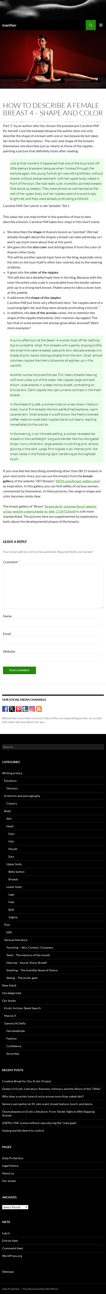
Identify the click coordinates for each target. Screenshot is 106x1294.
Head (9, 826)
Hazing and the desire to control (23, 1130)
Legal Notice (10, 1165)
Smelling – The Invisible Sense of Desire (32, 970)
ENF (9, 932)
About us (8, 1173)
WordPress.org (12, 1256)
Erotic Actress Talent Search (22, 1008)
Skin (9, 818)
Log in (6, 1233)
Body (7, 811)
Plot (7, 924)
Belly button (16, 871)
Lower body (14, 887)
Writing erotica (12, 773)
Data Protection (12, 1158)
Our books (9, 1000)
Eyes (11, 833)
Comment (11, 562)
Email (7, 634)
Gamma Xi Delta (15, 1023)
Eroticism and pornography (22, 796)
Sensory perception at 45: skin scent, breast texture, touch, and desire (47, 1104)
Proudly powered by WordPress (40, 1288)
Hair (11, 841)
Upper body (14, 864)
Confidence (13, 1046)
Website (9, 651)
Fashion (11, 1038)
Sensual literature (15, 940)
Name (7, 616)
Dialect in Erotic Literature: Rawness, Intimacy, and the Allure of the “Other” (51, 1089)
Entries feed (10, 1240)
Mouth (12, 849)
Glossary (12, 788)
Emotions (10, 780)
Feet (11, 902)
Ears (11, 856)
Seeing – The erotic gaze (21, 978)
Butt (11, 909)
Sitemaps (8, 1271)
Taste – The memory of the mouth (28, 955)
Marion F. (10, 1015)
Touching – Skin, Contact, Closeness (29, 947)
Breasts (13, 879)
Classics (11, 803)
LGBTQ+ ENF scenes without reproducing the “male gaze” (39, 1123)
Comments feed (12, 1248)
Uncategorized (11, 993)
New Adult (9, 985)
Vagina (12, 917)
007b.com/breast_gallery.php (78, 481)
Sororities (12, 1053)
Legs (11, 894)
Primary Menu (101, 25)
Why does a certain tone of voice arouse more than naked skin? (43, 1096)
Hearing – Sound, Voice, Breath (26, 962)
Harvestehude (15, 1031)
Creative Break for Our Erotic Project (26, 1081)
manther (9, 25)
